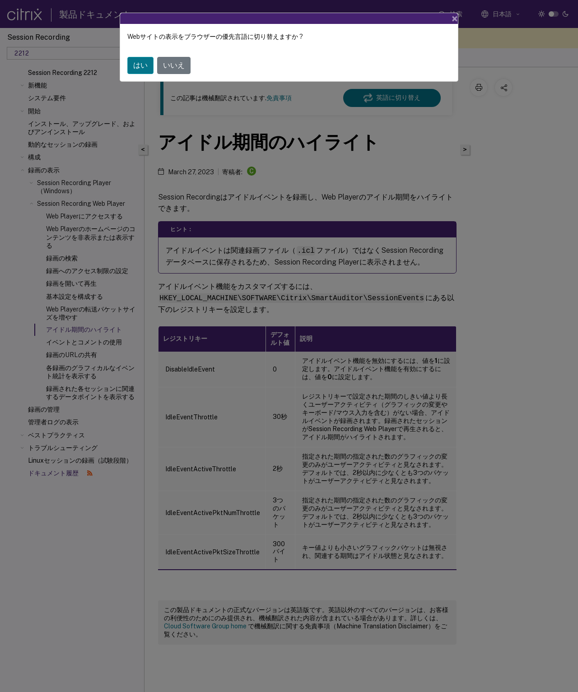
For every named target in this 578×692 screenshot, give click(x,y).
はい (140, 65)
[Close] (454, 18)
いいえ (174, 65)
